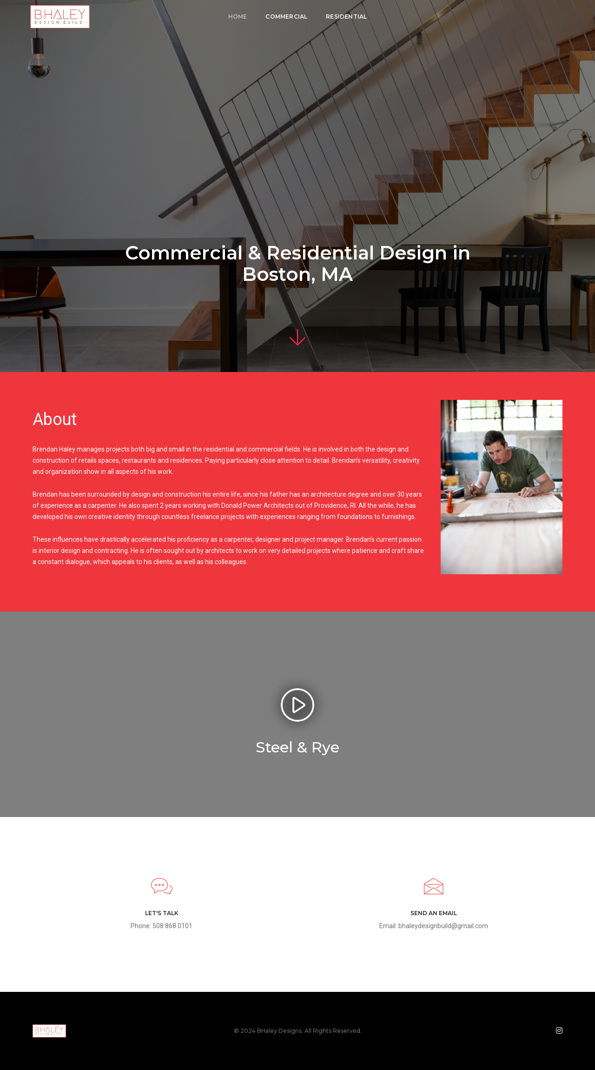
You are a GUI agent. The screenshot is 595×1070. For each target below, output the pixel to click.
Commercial (286, 16)
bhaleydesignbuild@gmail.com (443, 926)
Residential (346, 16)
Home (237, 16)
